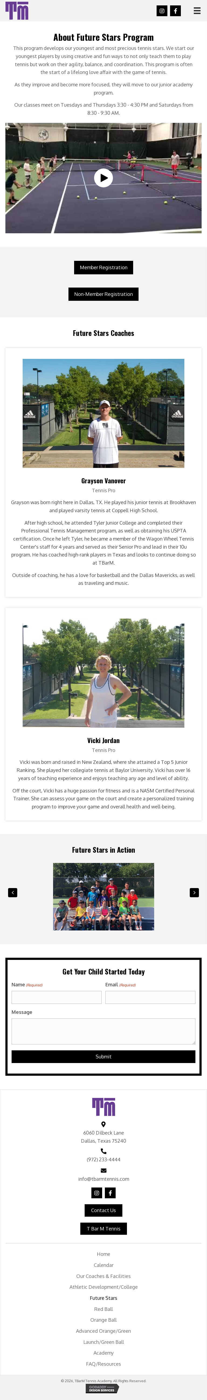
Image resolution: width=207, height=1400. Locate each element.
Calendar (103, 1264)
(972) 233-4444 (103, 1158)
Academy (104, 1352)
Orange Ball (103, 1319)
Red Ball (103, 1308)
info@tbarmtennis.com (103, 1178)
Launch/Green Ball (103, 1341)
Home (103, 1253)
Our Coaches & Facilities (103, 1275)
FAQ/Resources (103, 1363)
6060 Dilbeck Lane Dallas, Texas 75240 (103, 1136)
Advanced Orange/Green (103, 1330)
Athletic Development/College (104, 1286)
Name (27, 984)
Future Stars (103, 1297)
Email (120, 984)
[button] (162, 10)
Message (22, 1011)
